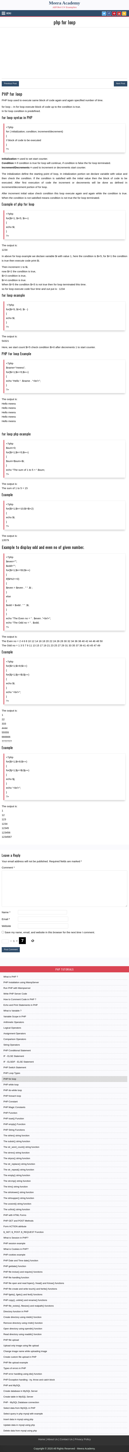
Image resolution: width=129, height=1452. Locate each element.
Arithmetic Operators (13, 1022)
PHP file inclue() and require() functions (23, 1272)
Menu (8, 13)
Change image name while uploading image (25, 1351)
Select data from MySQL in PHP (19, 1408)
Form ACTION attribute (14, 1226)
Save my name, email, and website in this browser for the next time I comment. (50, 932)
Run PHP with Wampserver (17, 988)
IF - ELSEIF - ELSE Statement (18, 1061)
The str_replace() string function (19, 1164)
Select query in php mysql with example (23, 1413)
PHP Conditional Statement (17, 1050)
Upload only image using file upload (21, 1345)
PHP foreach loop (12, 1096)
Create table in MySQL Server (18, 1396)
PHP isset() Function (13, 1118)
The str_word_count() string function (21, 1147)
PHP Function (10, 1113)
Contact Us (66, 1439)
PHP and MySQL (11, 1385)
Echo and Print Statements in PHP (20, 1005)
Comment (8, 867)
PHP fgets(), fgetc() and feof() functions (22, 1294)
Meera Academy (64, 3)
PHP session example (14, 1243)
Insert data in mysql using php (18, 1419)
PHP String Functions (14, 1130)
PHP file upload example (15, 1362)
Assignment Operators (14, 1033)
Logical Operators (12, 1028)
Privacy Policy (83, 1439)
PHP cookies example (14, 1254)
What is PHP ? (10, 976)
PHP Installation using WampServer (21, 982)
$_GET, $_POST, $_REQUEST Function (23, 1232)
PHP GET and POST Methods (18, 1220)
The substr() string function (16, 1141)
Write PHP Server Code (15, 993)
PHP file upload (11, 1340)
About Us (52, 1439)
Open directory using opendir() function (22, 1328)
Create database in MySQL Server (20, 1391)
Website (6, 925)
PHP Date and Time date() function (20, 1260)
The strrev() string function (16, 1152)
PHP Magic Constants (14, 1107)
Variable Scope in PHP (14, 1016)
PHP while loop (11, 1084)
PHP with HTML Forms (14, 1215)
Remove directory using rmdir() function (23, 1323)
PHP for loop (9, 1079)
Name (6, 912)
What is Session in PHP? (15, 1237)
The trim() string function (15, 1186)
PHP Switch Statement (14, 1067)
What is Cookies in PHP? (15, 1249)
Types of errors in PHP (14, 1368)
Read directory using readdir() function (22, 1334)
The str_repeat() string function (18, 1169)
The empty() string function (16, 1175)
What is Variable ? (12, 1010)
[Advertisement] (64, 53)
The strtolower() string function (18, 1192)
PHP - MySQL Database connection (21, 1402)
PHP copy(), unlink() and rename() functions (25, 1300)
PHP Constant (10, 1101)
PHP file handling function (16, 1277)
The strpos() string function (16, 1158)
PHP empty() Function (14, 1124)
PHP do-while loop (12, 1090)
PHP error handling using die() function (22, 1374)
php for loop (64, 22)
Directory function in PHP (15, 1311)
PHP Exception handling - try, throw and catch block (29, 1379)
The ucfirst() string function (16, 1209)
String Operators (11, 1045)
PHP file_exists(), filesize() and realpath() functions (28, 1306)
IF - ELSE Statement (13, 1056)
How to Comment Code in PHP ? (19, 999)
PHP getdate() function (14, 1266)
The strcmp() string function (17, 1181)
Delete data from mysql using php (20, 1430)
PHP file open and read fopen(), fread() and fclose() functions (33, 1283)
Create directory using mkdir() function (22, 1317)
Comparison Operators (14, 1039)
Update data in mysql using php (19, 1425)
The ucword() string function (17, 1203)
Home (41, 1439)
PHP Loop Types (11, 1073)
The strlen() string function (16, 1135)
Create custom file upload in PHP (19, 1357)
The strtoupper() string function (18, 1198)
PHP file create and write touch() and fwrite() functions (30, 1289)
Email (6, 919)
